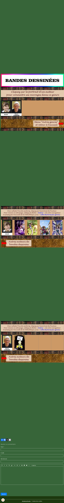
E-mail (2, 453)
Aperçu (33, 465)
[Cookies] (3, 500)
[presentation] (12, 489)
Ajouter (4, 494)
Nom (2, 447)
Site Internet (4, 459)
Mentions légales (26, 501)
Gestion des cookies (37, 501)
